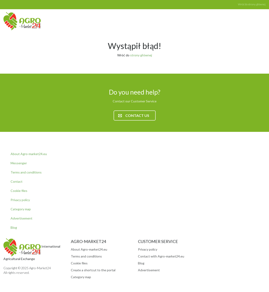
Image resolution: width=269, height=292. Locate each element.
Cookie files (19, 191)
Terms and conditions (26, 172)
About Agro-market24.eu (29, 154)
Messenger (19, 163)
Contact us (133, 115)
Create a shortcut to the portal (93, 270)
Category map (21, 209)
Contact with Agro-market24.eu (161, 256)
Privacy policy (20, 200)
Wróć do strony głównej (252, 4)
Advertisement (21, 218)
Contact (17, 181)
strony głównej (141, 55)
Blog (14, 227)
